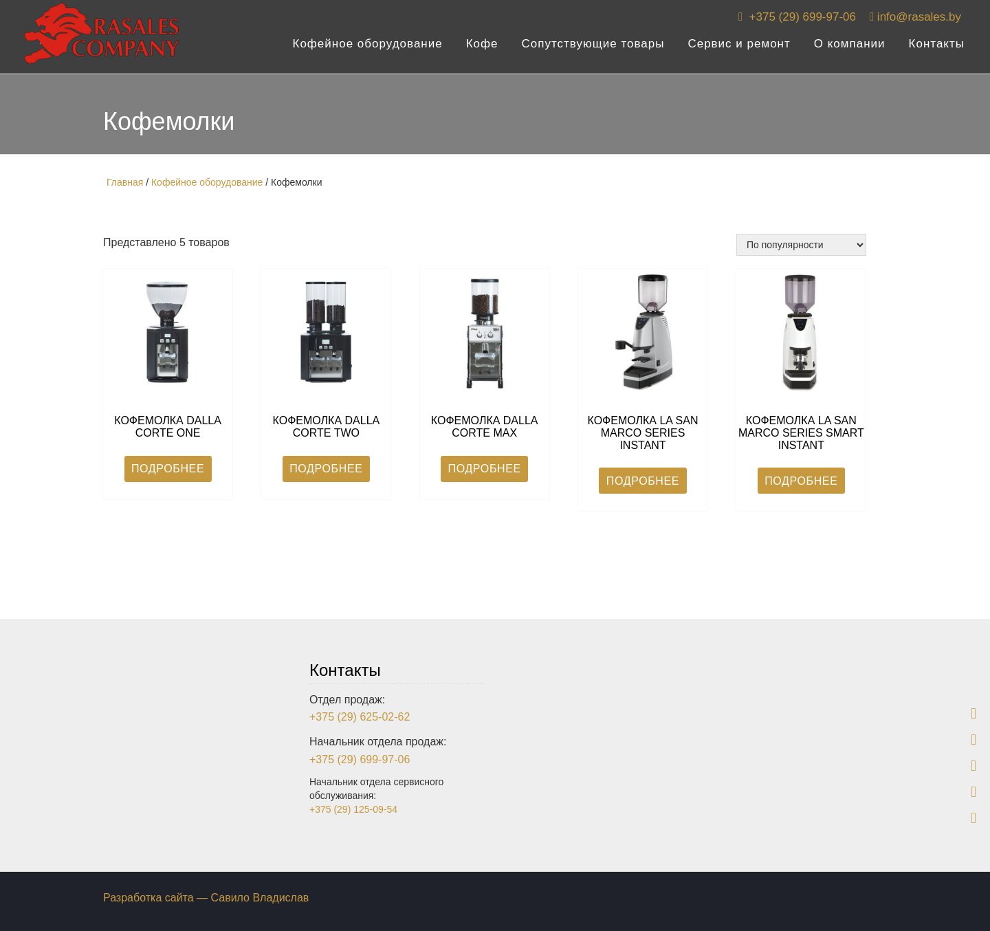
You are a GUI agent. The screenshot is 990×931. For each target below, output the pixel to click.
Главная (125, 182)
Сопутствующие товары (593, 48)
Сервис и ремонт (739, 48)
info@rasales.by (915, 21)
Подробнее (167, 468)
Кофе (482, 48)
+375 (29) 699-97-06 (797, 21)
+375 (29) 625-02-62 (359, 717)
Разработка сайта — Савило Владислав (206, 897)
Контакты (937, 48)
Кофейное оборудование (368, 48)
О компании (850, 48)
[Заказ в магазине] (801, 245)
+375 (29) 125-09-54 (353, 809)
